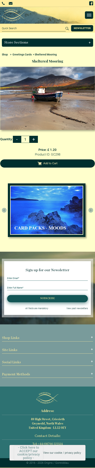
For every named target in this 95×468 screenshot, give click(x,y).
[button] (47, 43)
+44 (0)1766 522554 (3, 3)
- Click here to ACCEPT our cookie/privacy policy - (28, 453)
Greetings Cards (22, 54)
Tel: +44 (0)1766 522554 (47, 444)
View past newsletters (77, 308)
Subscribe (47, 298)
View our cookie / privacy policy (62, 452)
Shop (5, 54)
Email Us (10, 3)
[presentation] (4, 210)
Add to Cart (48, 163)
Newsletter (82, 28)
